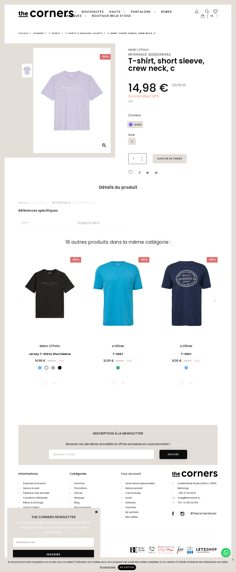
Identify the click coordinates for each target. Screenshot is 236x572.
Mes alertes (131, 516)
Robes (166, 12)
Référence (61, 203)
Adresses (130, 502)
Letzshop (211, 550)
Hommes (79, 483)
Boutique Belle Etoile (111, 16)
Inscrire (173, 454)
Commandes (133, 493)
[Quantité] (137, 158)
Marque (23, 202)
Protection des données (36, 493)
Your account (131, 474)
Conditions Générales (35, 497)
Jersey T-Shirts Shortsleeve (50, 354)
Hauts (115, 12)
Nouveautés (93, 12)
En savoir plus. (108, 567)
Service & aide (31, 488)
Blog (76, 502)
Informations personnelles (140, 483)
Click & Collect (31, 507)
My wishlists (132, 512)
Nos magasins (82, 507)
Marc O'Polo (138, 50)
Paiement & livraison (34, 483)
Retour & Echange (33, 502)
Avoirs (128, 497)
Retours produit (134, 488)
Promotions (80, 488)
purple (137, 124)
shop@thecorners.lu (189, 497)
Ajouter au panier (169, 158)
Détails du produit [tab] (118, 187)
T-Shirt (118, 354)
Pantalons (141, 12)
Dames (78, 493)
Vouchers (130, 507)
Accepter (127, 567)
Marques (74, 16)
